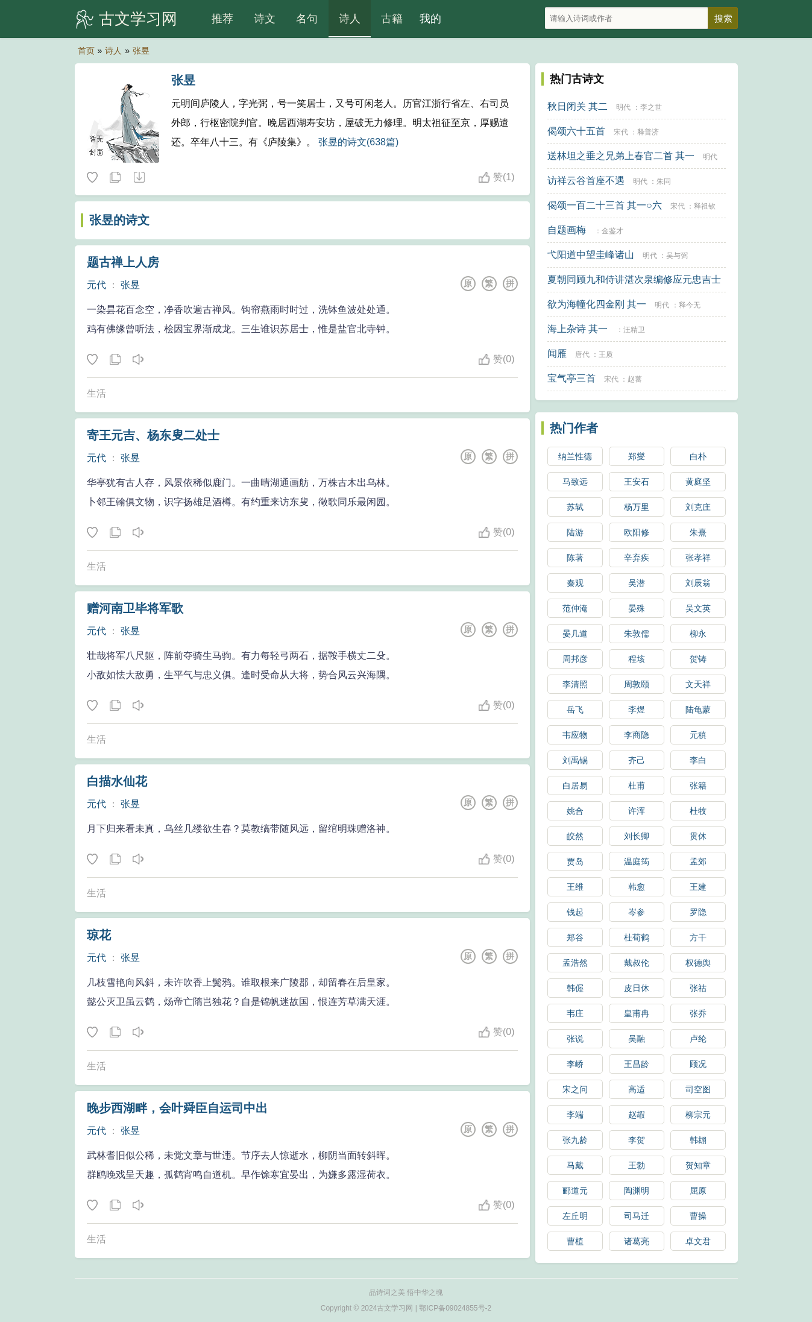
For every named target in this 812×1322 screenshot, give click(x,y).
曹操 (698, 1216)
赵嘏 (636, 1114)
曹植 (575, 1241)
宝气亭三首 (571, 378)
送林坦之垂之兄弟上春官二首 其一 (620, 156)
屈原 (698, 1190)
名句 (307, 19)
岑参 (636, 912)
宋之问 (575, 1089)
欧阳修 (636, 532)
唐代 (582, 354)
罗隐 (698, 912)
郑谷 (575, 937)
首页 (86, 50)
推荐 (222, 19)
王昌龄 (636, 1064)
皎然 (575, 836)
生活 (96, 393)
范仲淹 (575, 608)
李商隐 (636, 735)
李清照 (575, 684)
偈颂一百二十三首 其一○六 (604, 205)
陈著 (575, 557)
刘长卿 (636, 836)
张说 (575, 1038)
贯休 (698, 836)
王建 (698, 887)
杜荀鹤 (636, 937)
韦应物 (575, 735)
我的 (430, 19)
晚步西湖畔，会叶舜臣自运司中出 (177, 1108)
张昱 (141, 50)
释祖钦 (705, 206)
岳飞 (575, 709)
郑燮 (636, 456)
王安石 (636, 481)
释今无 (689, 305)
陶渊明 (636, 1190)
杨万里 (636, 507)
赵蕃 (635, 379)
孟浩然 (575, 963)
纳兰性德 (575, 456)
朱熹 (698, 532)
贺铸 (698, 659)
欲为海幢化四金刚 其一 (596, 304)
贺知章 (698, 1165)
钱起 (575, 912)
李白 (698, 760)
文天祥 (698, 684)
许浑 (636, 811)
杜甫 (636, 785)
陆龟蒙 (698, 709)
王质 (606, 354)
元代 (96, 285)
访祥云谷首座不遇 (586, 180)
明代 (623, 107)
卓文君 (698, 1241)
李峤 (575, 1064)
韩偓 (575, 988)
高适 (636, 1089)
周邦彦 (575, 659)
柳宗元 (698, 1114)
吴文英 (698, 608)
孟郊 (698, 861)
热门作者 (574, 428)
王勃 (636, 1165)
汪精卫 (634, 330)
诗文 (264, 19)
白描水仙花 (117, 781)
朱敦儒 (636, 633)
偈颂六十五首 (576, 131)
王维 (575, 887)
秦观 (575, 583)
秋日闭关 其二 (577, 106)
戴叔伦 (636, 963)
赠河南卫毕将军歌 (135, 608)
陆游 (575, 532)
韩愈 (636, 887)
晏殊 (636, 608)
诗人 (349, 19)
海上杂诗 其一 (577, 329)
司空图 (698, 1089)
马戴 (575, 1165)
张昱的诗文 (119, 220)
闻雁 (557, 353)
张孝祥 (698, 557)
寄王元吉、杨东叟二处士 (153, 435)
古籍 (392, 19)
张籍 (698, 785)
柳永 (698, 633)
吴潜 (636, 583)
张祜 (698, 988)
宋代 (621, 132)
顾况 (698, 1064)
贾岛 (575, 861)
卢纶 (698, 1038)
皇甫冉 (636, 1013)
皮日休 (636, 988)
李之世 (651, 107)
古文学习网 (138, 19)
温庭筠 (636, 861)
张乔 (698, 1013)
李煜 (636, 709)
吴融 (636, 1038)
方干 (698, 937)
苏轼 (575, 507)
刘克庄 (698, 507)
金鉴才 (612, 231)
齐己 (636, 760)
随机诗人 (139, 178)
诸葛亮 (636, 1241)
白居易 (575, 785)
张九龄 (575, 1140)
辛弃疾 (636, 557)
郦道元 (575, 1190)
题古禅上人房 (123, 262)
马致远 (575, 481)
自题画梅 (566, 230)
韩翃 (698, 1140)
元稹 (698, 735)
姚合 (575, 811)
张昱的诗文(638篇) (358, 142)
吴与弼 (677, 255)
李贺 (636, 1140)
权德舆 (698, 963)
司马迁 (636, 1216)
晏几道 (575, 633)
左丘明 (575, 1216)
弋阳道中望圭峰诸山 (590, 255)
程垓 (636, 659)
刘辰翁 (698, 583)
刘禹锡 (575, 760)
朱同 (663, 181)
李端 (575, 1114)
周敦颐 (636, 684)
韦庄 (575, 1013)
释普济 (648, 132)
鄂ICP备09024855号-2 (455, 1308)
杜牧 (698, 811)
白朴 (698, 456)
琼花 (99, 935)
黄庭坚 (698, 481)
